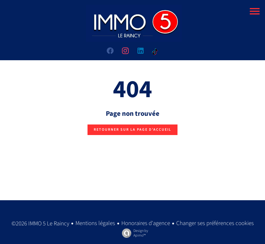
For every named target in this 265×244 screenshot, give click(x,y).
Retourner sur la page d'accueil (132, 129)
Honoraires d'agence (145, 223)
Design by (133, 233)
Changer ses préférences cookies (215, 223)
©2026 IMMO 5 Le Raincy (40, 223)
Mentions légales (95, 223)
